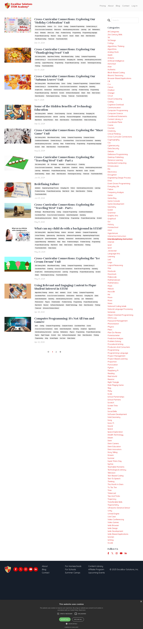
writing (111, 590)
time (110, 535)
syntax (111, 506)
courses (69, 117)
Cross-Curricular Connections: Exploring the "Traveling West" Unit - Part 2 (67, 164)
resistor (53, 36)
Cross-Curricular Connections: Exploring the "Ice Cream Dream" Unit (67, 271)
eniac (110, 195)
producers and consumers (120, 378)
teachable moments (117, 510)
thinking (37, 67)
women (111, 587)
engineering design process (50, 193)
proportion (70, 175)
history (81, 172)
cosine (89, 338)
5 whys (111, 44)
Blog (117, 5)
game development (72, 221)
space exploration (116, 471)
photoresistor (39, 314)
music (36, 33)
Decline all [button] (78, 619)
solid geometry (39, 179)
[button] (71, 624)
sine (59, 348)
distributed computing (118, 176)
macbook (112, 295)
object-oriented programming (122, 343)
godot (110, 227)
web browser (114, 574)
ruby (110, 426)
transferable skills (61, 40)
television (112, 516)
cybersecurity (51, 246)
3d (48, 169)
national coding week (118, 333)
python (37, 348)
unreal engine (54, 351)
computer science (94, 86)
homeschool (48, 92)
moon (110, 324)
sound (71, 36)
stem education (90, 36)
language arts (114, 275)
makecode (112, 301)
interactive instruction (118, 256)
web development (116, 580)
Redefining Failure (49, 190)
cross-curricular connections (43, 30)
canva (63, 86)
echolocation (70, 307)
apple (110, 57)
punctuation (113, 397)
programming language (90, 33)
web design (113, 577)
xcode (111, 593)
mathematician (114, 304)
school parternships (117, 433)
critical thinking (40, 246)
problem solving (66, 33)
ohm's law (51, 33)
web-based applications (119, 583)
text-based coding (40, 40)
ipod (110, 269)
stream (111, 497)
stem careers (96, 95)
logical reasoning (47, 64)
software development (72, 95)
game (96, 307)
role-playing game (116, 420)
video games (52, 258)
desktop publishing (116, 169)
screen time (113, 442)
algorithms (113, 51)
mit (109, 320)
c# (109, 86)
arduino (50, 27)
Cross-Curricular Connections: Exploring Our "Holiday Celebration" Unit (67, 22)
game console (114, 218)
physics (47, 314)
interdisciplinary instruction (71, 30)
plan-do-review (115, 362)
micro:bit (111, 317)
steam (77, 36)
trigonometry (39, 351)
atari (56, 304)
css (109, 153)
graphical (74, 172)
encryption (113, 189)
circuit (60, 27)
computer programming (77, 27)
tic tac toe (113, 532)
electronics (57, 30)
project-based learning (42, 36)
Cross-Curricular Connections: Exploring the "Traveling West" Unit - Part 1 (67, 212)
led (89, 30)
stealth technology (71, 317)
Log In (134, 5)
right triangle (45, 348)
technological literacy (94, 64)
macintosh (112, 298)
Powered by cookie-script (71, 627)
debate (111, 163)
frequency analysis (117, 208)
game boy (112, 214)
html (110, 250)
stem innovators (115, 490)
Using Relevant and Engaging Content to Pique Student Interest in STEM (66, 299)
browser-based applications (121, 83)
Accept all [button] (64, 619)
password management (74, 120)
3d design (54, 169)
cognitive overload (116, 112)
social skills (113, 449)
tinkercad (51, 40)
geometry (80, 61)
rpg (109, 423)
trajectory (112, 545)
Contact (125, 5)
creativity (82, 169)
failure (73, 193)
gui (109, 240)
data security (61, 246)
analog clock (114, 54)
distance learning (79, 117)
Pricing (102, 5)
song (59, 36)
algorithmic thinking (53, 58)
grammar (112, 230)
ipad (110, 266)
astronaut (71, 242)
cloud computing (60, 117)
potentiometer (56, 314)
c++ (55, 27)
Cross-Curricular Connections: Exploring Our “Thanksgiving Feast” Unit (67, 53)
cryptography (114, 150)
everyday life (71, 61)
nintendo (43, 33)
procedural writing (116, 375)
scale (86, 175)
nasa (63, 252)
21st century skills (40, 27)
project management (117, 388)
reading (111, 407)
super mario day (115, 503)
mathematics (96, 30)
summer (112, 500)
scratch (83, 64)
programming (77, 33)
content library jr (91, 27)
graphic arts (38, 92)
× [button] (141, 601)
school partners (48, 123)
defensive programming (74, 246)
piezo (57, 33)
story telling (113, 494)
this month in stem (116, 529)
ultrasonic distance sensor (51, 320)
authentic (50, 117)
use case (62, 351)
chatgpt (111, 99)
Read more (82, 610)
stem (82, 36)
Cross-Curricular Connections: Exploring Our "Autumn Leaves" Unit (67, 80)
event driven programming (82, 280)
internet (55, 120)
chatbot (111, 96)
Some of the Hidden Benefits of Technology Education (69, 111)
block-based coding (67, 58)
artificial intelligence (117, 64)
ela (109, 182)
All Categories (114, 32)
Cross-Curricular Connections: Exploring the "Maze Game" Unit (67, 136)
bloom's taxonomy (116, 80)
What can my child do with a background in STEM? (68, 237)
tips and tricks (115, 542)
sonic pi (65, 36)
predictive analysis (72, 252)
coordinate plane (53, 89)
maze (61, 148)
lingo (110, 285)
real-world (54, 95)
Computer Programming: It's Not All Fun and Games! (66, 333)
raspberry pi (114, 404)
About (110, 5)
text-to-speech (115, 522)
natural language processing (121, 336)
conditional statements (42, 145)
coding (66, 27)
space (111, 468)
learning (83, 30)
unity (46, 351)
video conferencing (90, 123)
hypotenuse (92, 342)
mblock (55, 224)
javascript (113, 272)
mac (110, 291)
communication (115, 115)
